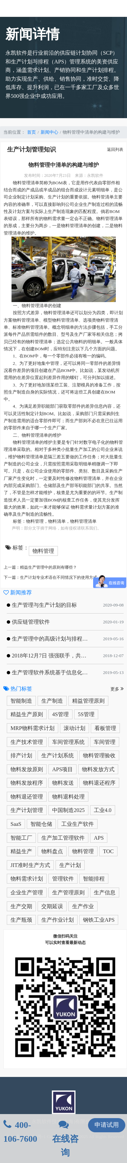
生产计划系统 (57, 755)
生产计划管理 (26, 810)
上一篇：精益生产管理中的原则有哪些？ (40, 567)
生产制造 (52, 701)
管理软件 (63, 879)
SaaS (15, 824)
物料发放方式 (98, 769)
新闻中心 (49, 132)
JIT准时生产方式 (30, 865)
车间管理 (104, 742)
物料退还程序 (99, 783)
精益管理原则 (88, 701)
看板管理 (105, 728)
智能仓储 (41, 824)
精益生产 (21, 851)
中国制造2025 (68, 810)
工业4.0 (102, 810)
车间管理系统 (68, 742)
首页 (31, 132)
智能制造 (21, 701)
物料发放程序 (26, 783)
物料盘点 (52, 851)
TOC (108, 851)
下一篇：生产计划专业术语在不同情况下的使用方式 (50, 577)
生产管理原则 (68, 892)
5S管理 (86, 714)
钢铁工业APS (98, 920)
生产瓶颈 (21, 920)
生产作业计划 (57, 920)
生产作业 (83, 906)
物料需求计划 (26, 879)
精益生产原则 (26, 714)
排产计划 (21, 755)
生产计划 (70, 865)
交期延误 (52, 906)
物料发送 (63, 783)
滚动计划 (74, 728)
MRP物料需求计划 (32, 728)
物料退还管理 (26, 797)
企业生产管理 (26, 892)
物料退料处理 (68, 797)
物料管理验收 (99, 755)
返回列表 (115, 149)
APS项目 (62, 769)
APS (99, 838)
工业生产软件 (77, 824)
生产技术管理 (26, 742)
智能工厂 (21, 838)
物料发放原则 (26, 769)
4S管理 (60, 714)
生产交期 (21, 906)
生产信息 (104, 892)
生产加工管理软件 (63, 838)
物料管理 (35, 521)
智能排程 (94, 879)
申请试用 (106, 1124)
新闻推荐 (17, 592)
